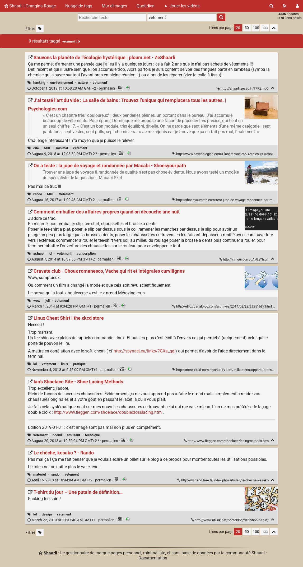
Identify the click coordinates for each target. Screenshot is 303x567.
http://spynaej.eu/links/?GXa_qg (144, 351)
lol (50, 253)
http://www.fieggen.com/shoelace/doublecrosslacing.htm (108, 412)
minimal (62, 148)
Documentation (152, 557)
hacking (39, 83)
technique (92, 435)
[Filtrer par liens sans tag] (40, 28)
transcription (86, 253)
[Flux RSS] (285, 6)
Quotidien (146, 5)
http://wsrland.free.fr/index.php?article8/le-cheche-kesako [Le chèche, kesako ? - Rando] (223, 480)
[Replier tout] (274, 27)
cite (36, 148)
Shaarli (50, 552)
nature (83, 83)
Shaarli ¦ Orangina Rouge (30, 5)
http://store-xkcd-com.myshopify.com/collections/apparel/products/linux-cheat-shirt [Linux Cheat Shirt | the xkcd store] (237, 370)
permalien (71, 88)
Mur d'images (114, 5)
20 (238, 28)
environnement (61, 83)
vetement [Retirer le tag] (71, 41)
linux (64, 364)
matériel (39, 474)
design (47, 514)
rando (37, 194)
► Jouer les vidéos (181, 5)
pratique (79, 364)
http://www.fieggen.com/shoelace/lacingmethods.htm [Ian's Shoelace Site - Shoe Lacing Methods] (226, 441)
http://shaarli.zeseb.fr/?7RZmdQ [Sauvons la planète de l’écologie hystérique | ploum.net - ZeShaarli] (243, 88)
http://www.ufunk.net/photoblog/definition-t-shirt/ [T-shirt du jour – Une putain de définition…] (230, 520)
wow (36, 301)
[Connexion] (297, 6)
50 (247, 28)
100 (256, 28)
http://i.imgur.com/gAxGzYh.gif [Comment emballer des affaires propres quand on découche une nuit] (244, 259)
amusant (73, 435)
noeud (57, 435)
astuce (38, 253)
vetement (100, 83)
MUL (47, 148)
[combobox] (181, 17)
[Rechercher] (271, 6)
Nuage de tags (78, 5)
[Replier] (272, 88)
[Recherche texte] (112, 17)
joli (47, 301)
